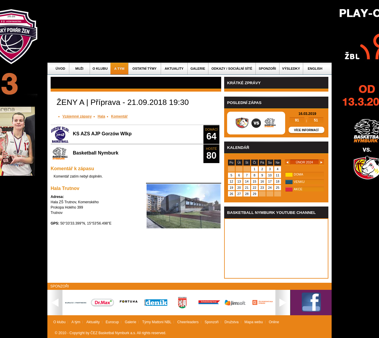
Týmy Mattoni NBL (156, 322)
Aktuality (174, 68)
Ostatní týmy (144, 68)
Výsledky (291, 68)
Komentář (119, 116)
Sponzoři (267, 68)
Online (274, 322)
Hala (101, 116)
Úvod (60, 68)
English (315, 68)
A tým (119, 68)
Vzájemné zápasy (77, 116)
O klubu (100, 68)
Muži (79, 68)
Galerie (197, 68)
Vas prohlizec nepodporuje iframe (276, 248)
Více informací (306, 130)
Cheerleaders (188, 322)
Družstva (231, 322)
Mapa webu (254, 322)
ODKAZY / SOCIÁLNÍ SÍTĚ (231, 68)
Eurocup (112, 322)
